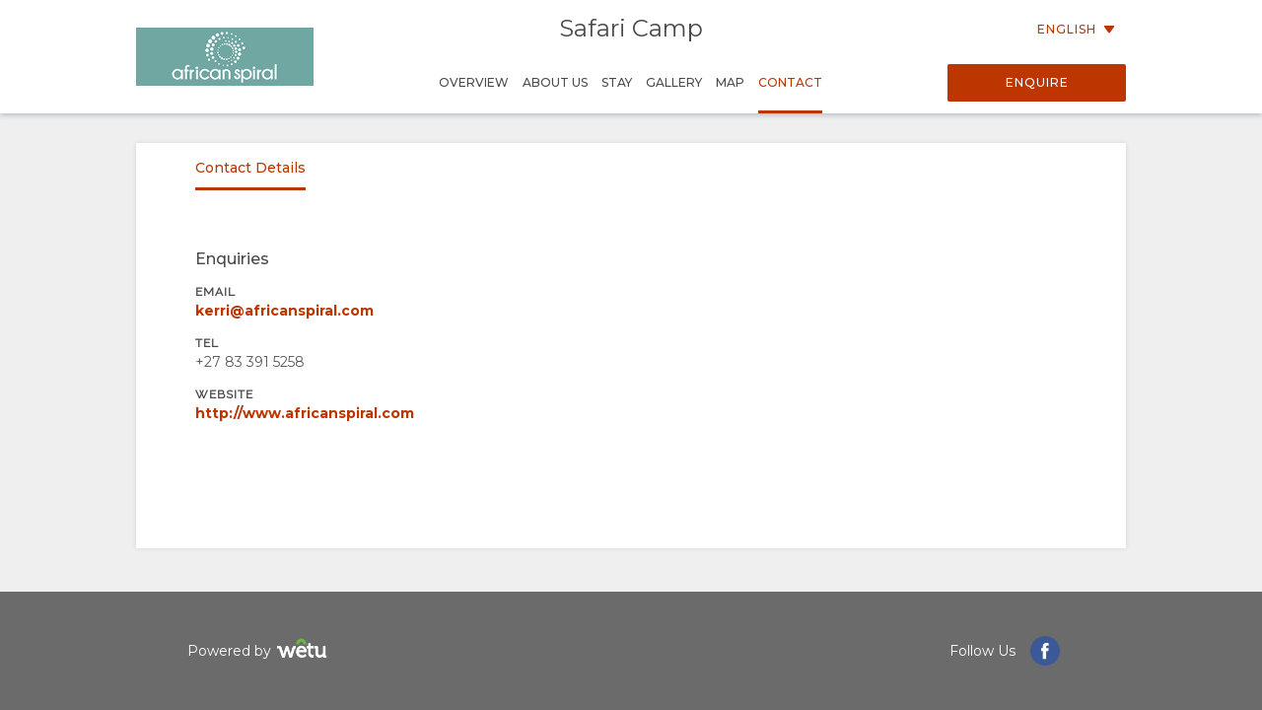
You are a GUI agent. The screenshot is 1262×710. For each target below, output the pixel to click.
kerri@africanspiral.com (284, 311)
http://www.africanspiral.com (304, 413)
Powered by (259, 651)
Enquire (1037, 82)
